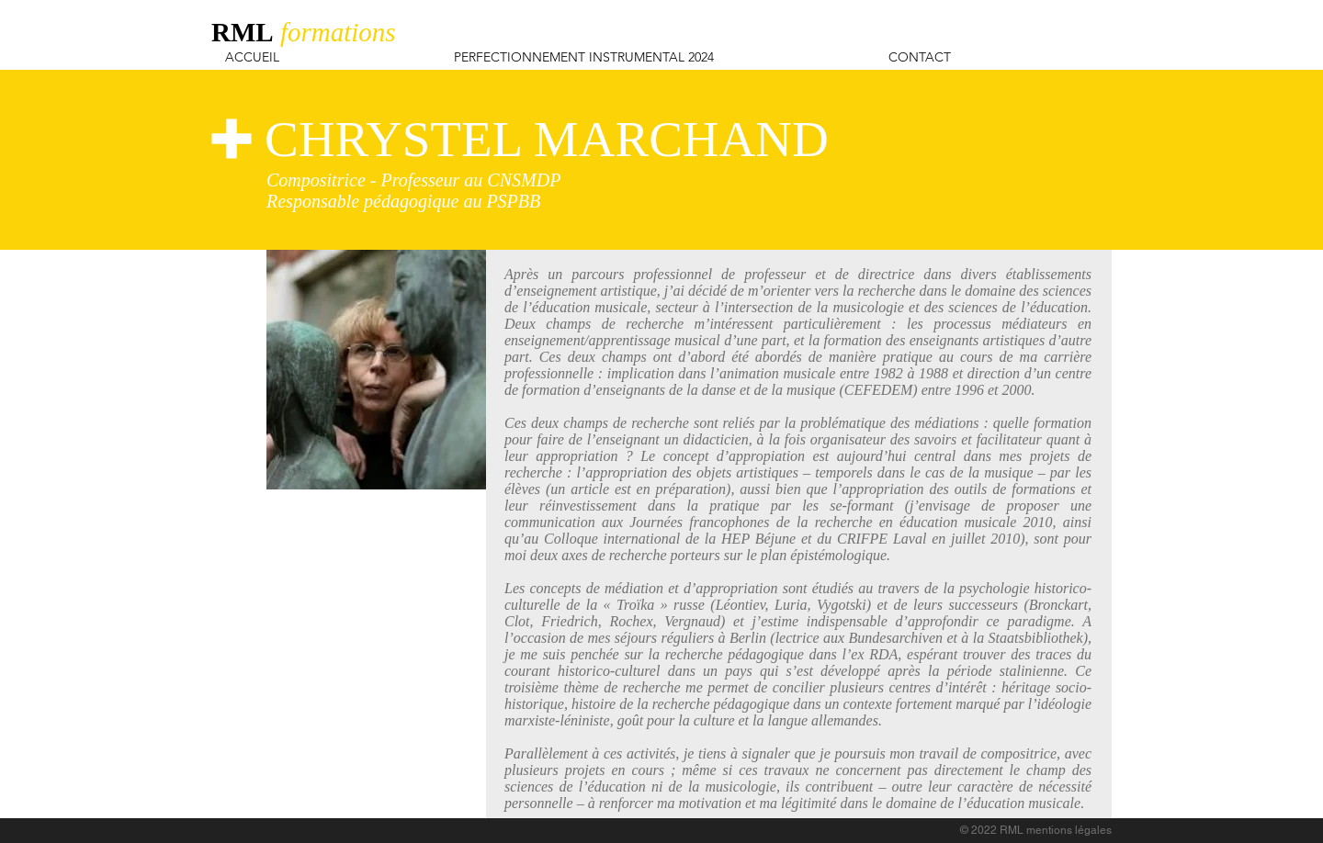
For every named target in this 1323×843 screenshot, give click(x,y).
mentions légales (1069, 830)
